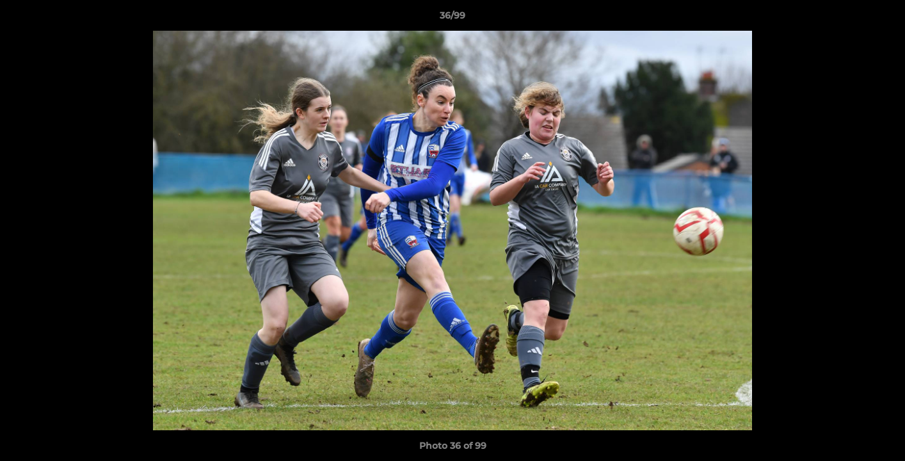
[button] (882, 18)
